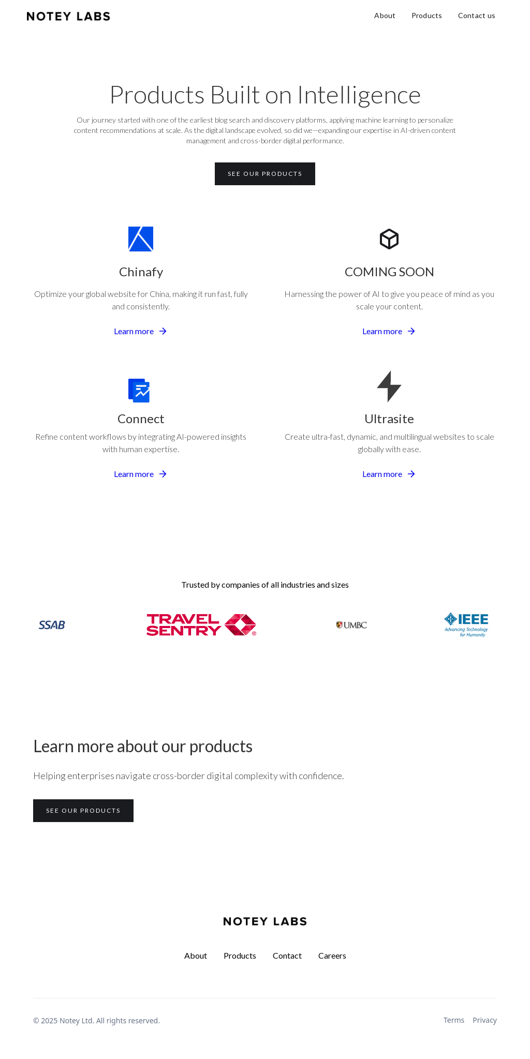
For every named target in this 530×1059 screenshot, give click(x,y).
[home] (68, 15)
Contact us (477, 15)
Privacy (485, 1020)
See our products (265, 173)
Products (427, 15)
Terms (454, 1020)
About (384, 15)
